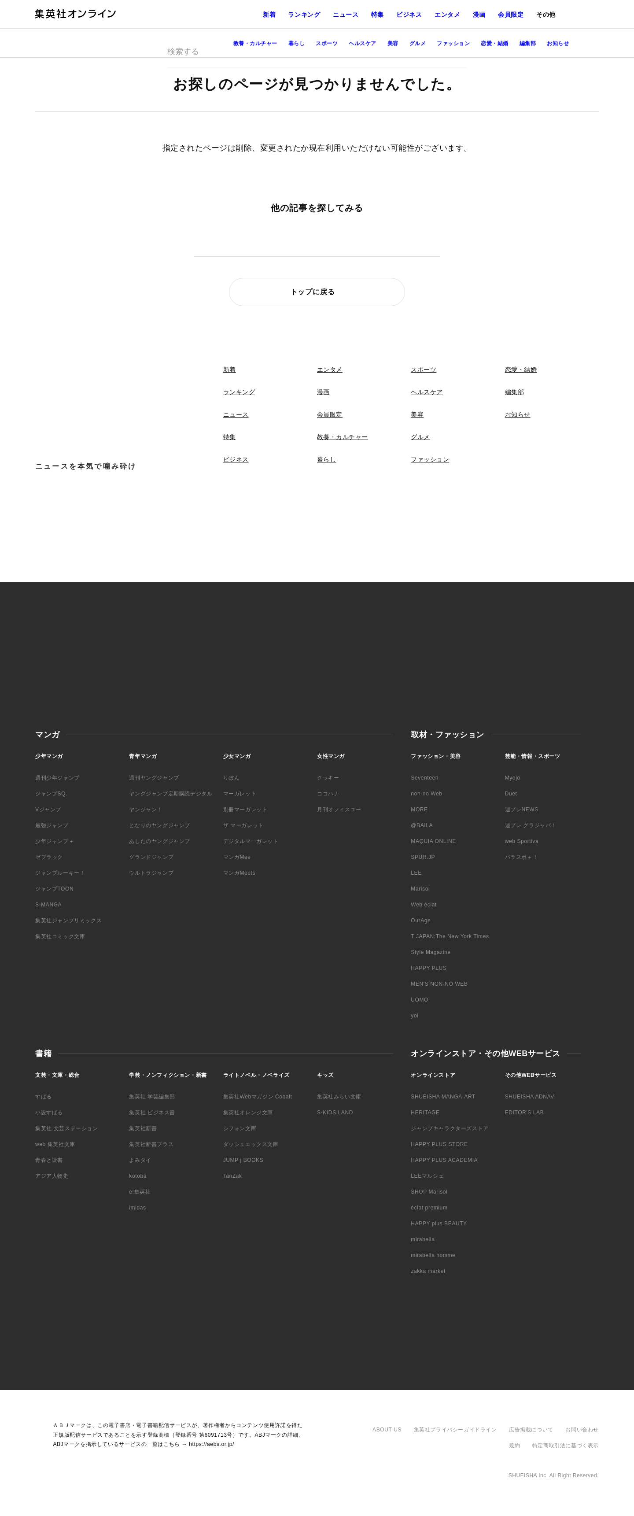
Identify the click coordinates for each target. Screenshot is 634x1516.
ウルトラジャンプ (151, 873)
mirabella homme (433, 1255)
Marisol (420, 889)
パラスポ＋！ (521, 857)
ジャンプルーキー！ (60, 873)
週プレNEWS (521, 809)
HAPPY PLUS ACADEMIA (444, 1160)
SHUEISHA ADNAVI (530, 1097)
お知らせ (518, 414)
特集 (377, 14)
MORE (419, 809)
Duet (511, 794)
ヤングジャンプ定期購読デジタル (170, 794)
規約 (514, 1445)
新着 (269, 14)
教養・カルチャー (342, 436)
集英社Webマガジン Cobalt (257, 1097)
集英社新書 (143, 1128)
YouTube (620, 168)
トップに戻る (313, 292)
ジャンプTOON (54, 889)
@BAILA (422, 825)
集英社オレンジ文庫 (248, 1112)
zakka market (428, 1271)
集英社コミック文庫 (60, 936)
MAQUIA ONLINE (433, 841)
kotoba (138, 1176)
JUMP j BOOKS (243, 1160)
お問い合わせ (582, 1430)
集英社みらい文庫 (339, 1097)
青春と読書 (49, 1160)
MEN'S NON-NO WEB (439, 984)
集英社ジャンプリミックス (68, 920)
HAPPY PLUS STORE (439, 1144)
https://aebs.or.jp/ (211, 1444)
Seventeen (425, 778)
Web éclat (424, 905)
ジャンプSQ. (51, 794)
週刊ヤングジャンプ (154, 778)
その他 (546, 14)
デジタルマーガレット (251, 841)
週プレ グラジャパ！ (531, 825)
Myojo (512, 778)
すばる (43, 1097)
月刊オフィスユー (339, 809)
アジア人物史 (52, 1176)
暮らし (326, 459)
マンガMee (237, 857)
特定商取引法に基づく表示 (565, 1445)
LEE (416, 873)
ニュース (346, 14)
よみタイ (140, 1160)
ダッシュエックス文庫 (251, 1144)
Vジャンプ (48, 809)
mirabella (423, 1239)
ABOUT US (387, 1430)
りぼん (231, 778)
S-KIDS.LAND (335, 1112)
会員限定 (511, 14)
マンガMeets (239, 873)
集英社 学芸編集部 (152, 1097)
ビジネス (409, 14)
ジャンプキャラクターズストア (449, 1128)
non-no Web (426, 794)
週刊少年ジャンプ (57, 778)
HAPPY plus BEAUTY (439, 1223)
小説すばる (49, 1112)
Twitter (620, 133)
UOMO (419, 1000)
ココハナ (328, 794)
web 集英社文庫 (55, 1144)
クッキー (328, 778)
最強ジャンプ (52, 825)
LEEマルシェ (427, 1176)
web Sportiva (522, 841)
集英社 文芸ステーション (66, 1128)
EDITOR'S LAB (524, 1112)
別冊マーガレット (245, 809)
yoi (414, 1016)
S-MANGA (48, 905)
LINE (620, 186)
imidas (137, 1208)
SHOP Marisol (429, 1192)
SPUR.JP (423, 857)
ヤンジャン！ (145, 809)
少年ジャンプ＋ (54, 841)
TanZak (232, 1176)
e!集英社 (140, 1192)
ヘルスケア (427, 392)
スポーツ (423, 369)
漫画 (479, 14)
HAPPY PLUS (428, 968)
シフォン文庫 (240, 1128)
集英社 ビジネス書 (152, 1112)
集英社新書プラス (151, 1144)
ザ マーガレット (243, 825)
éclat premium (429, 1208)
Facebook (620, 151)
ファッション (430, 459)
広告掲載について (531, 1430)
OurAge (421, 920)
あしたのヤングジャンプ (159, 841)
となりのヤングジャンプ (159, 825)
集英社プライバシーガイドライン (455, 1430)
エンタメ (448, 14)
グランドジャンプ (151, 857)
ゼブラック (49, 857)
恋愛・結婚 (521, 369)
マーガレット (240, 794)
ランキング (304, 14)
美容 (417, 414)
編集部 (514, 392)
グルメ (420, 436)
